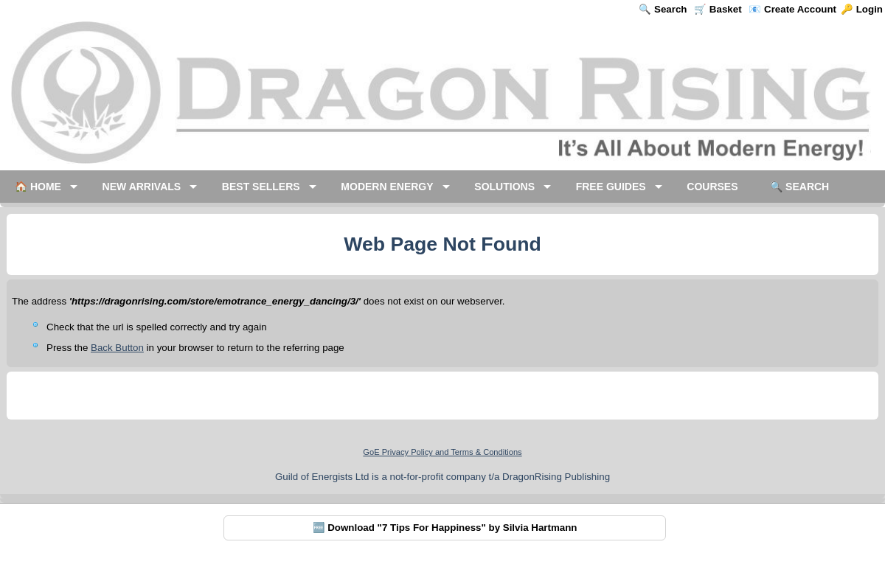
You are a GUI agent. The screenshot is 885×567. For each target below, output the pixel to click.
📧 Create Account (792, 9)
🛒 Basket (717, 9)
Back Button (117, 347)
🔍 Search (663, 9)
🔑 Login (862, 9)
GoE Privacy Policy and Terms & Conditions (442, 452)
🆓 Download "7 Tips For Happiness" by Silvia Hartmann (445, 527)
